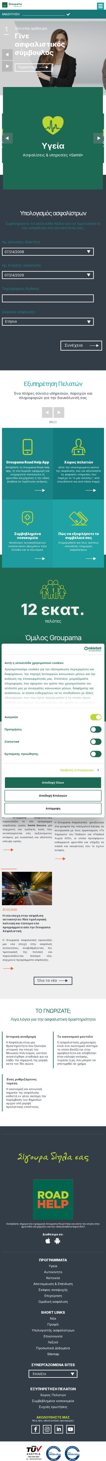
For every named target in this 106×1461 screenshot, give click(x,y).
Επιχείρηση (53, 1296)
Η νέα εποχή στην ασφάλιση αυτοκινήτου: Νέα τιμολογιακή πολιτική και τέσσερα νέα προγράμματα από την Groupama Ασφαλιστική (26, 923)
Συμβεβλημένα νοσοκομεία (27, 536)
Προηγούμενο (7, 54)
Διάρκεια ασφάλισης (18, 312)
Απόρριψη (53, 808)
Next (59, 412)
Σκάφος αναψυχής (53, 1290)
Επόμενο (7, 66)
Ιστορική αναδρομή (21, 1036)
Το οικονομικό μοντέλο (75, 1036)
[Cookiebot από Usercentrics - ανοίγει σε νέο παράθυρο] (84, 649)
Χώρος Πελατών (53, 1395)
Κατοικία (53, 1278)
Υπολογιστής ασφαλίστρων (53, 1330)
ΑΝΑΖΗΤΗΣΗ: (11, 14)
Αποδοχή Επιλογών (53, 795)
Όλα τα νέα (52, 981)
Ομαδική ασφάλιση (53, 1302)
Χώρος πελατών (78, 462)
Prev (47, 412)
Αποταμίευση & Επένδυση (53, 1284)
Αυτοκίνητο (53, 1272)
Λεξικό (53, 1342)
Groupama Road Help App (27, 462)
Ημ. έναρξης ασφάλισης (21, 265)
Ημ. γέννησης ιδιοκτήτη (21, 242)
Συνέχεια (82, 345)
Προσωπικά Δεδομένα (53, 1348)
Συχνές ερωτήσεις (53, 1407)
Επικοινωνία (53, 1336)
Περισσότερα (33, 67)
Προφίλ (53, 1324)
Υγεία (53, 1266)
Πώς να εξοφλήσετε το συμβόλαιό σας (78, 536)
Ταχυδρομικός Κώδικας (20, 289)
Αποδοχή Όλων (53, 782)
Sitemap (53, 1354)
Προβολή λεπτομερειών (77, 770)
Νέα (53, 1318)
